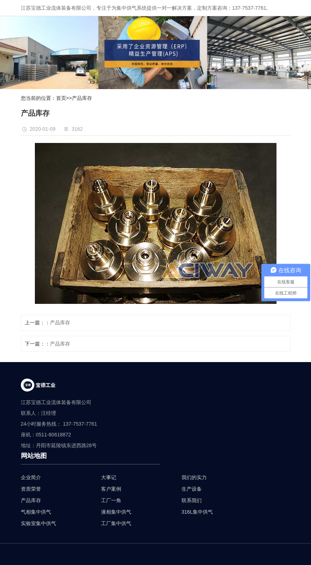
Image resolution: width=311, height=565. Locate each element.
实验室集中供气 (38, 523)
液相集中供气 (116, 512)
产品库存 (82, 98)
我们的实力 (194, 477)
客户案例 (111, 489)
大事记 (108, 477)
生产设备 (192, 489)
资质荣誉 (31, 489)
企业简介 (31, 477)
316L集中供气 (197, 512)
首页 (61, 98)
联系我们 (192, 500)
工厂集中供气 (116, 523)
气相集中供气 (36, 512)
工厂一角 (111, 500)
